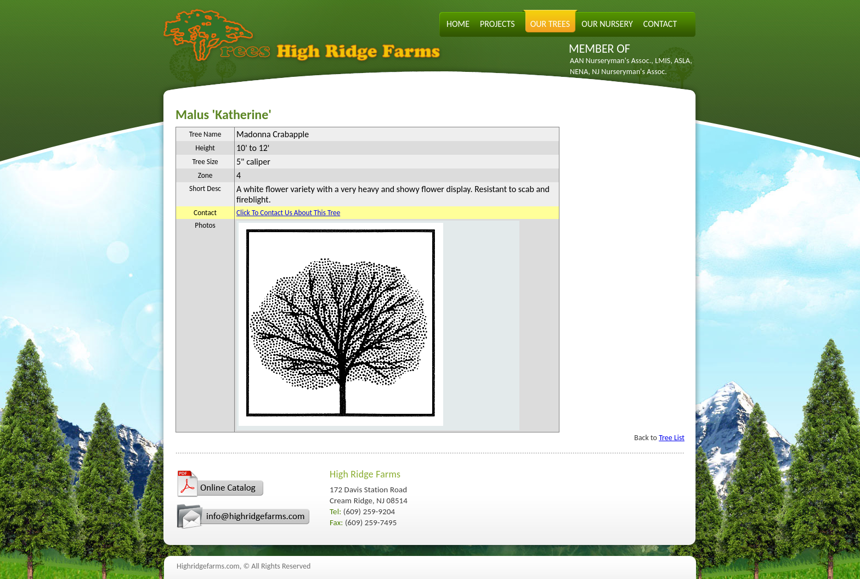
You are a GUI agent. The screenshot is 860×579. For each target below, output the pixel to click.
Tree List (671, 437)
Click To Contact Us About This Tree (288, 212)
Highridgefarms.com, (209, 566)
